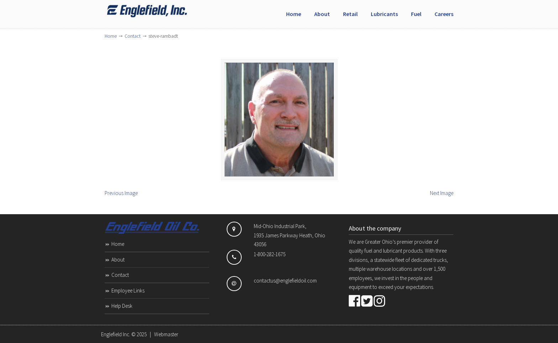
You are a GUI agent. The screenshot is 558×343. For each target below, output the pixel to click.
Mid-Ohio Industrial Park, (280, 226)
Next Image (441, 193)
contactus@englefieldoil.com (285, 280)
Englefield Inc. (115, 334)
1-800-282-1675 (269, 254)
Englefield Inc (158, 11)
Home (111, 36)
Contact (133, 36)
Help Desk (121, 305)
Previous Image (121, 193)
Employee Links (127, 290)
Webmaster (166, 334)
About (118, 259)
